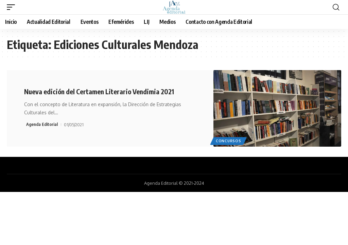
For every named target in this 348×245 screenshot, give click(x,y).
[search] (336, 7)
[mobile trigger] (12, 7)
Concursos (228, 141)
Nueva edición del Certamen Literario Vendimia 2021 (100, 91)
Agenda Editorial (42, 124)
